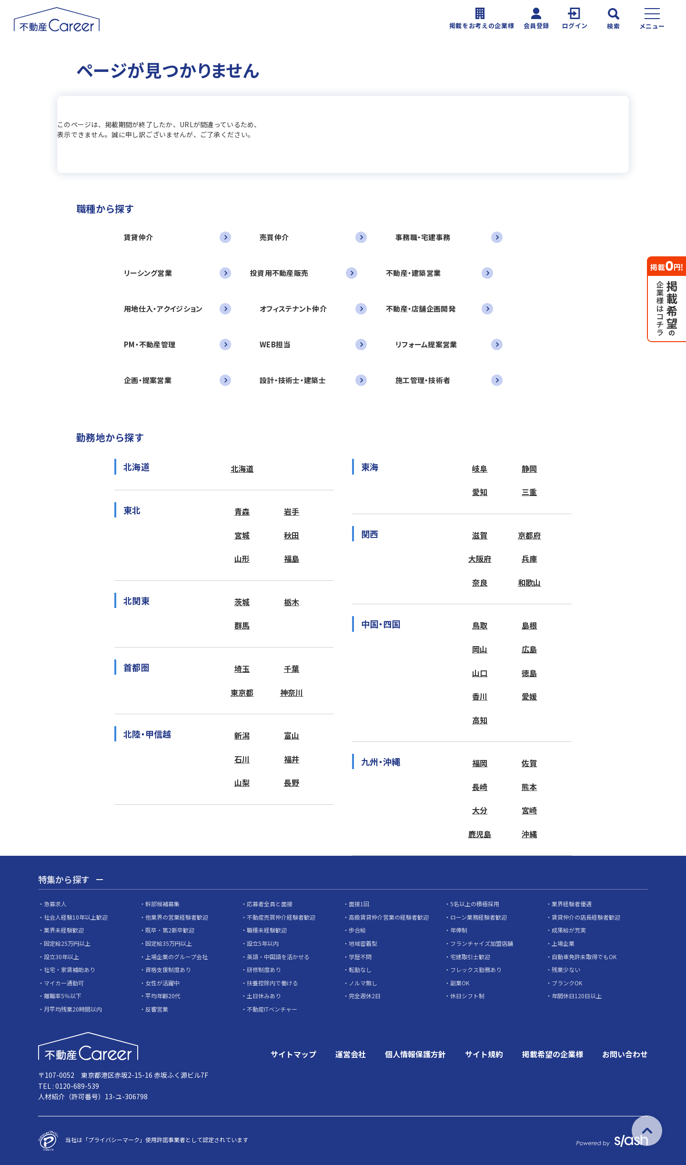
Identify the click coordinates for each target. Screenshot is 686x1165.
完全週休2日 (365, 996)
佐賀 (529, 763)
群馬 (242, 625)
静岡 (529, 468)
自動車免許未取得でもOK (584, 956)
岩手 (292, 511)
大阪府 (480, 558)
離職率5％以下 (62, 996)
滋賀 (480, 535)
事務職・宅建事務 (422, 237)
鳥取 (480, 625)
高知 (480, 720)
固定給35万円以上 (168, 943)
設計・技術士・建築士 (293, 380)
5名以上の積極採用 (474, 904)
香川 (480, 696)
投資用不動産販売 (279, 273)
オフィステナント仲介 (293, 309)
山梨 (242, 782)
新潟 (242, 735)
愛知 (480, 491)
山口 (480, 673)
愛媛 (529, 696)
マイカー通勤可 (64, 983)
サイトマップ (293, 1054)
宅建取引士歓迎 (470, 956)
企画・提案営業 (148, 380)
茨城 (242, 602)
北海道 (242, 468)
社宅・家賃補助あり (69, 969)
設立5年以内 (263, 943)
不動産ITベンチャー (272, 1009)
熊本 (529, 786)
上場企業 (563, 943)
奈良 (480, 582)
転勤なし (360, 969)
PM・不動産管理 (149, 344)
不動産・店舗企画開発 (420, 309)
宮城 (242, 535)
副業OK (459, 983)
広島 (529, 649)
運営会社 (350, 1054)
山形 (242, 558)
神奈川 (291, 692)
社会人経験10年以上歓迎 (76, 917)
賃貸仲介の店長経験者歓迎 (586, 917)
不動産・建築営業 (413, 273)
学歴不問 (360, 956)
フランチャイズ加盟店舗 (481, 943)
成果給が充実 (569, 930)
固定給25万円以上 (67, 943)
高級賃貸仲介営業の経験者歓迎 (389, 917)
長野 (292, 782)
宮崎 (529, 810)
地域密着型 (363, 943)
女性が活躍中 (162, 983)
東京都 (242, 692)
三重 (529, 491)
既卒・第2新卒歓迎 (169, 930)
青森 (242, 511)
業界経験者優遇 (572, 904)
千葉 (292, 668)
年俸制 (458, 930)
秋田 (292, 535)
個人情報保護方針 (415, 1054)
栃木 (292, 602)
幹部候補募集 (162, 904)
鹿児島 (480, 834)
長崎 (480, 786)
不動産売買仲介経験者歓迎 (281, 917)
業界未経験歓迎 (64, 930)
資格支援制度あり (168, 969)
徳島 (529, 673)
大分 (480, 810)
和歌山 (529, 582)
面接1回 (359, 904)
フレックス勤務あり (476, 969)
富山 (292, 735)
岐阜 (480, 468)
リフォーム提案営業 (426, 344)
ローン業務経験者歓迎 (478, 917)
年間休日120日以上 (577, 996)
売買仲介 (274, 237)
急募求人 (55, 904)
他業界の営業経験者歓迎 (176, 917)
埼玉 (242, 668)
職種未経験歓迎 (267, 930)
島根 (529, 625)
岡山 (480, 649)
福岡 (480, 763)
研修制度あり (264, 969)
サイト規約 (484, 1054)
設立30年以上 (61, 956)
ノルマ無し (363, 983)
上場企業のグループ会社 (176, 956)
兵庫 (529, 558)
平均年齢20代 (163, 996)
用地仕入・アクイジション (163, 309)
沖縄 (529, 834)
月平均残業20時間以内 (73, 1009)
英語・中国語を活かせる (278, 956)
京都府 (529, 535)
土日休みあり (264, 996)
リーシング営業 (148, 273)
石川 (242, 759)
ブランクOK (567, 983)
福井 (292, 759)
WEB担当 (275, 344)
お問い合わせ (625, 1054)
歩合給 (357, 930)
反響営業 (156, 1009)
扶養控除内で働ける (272, 983)
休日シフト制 (467, 996)
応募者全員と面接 (270, 904)
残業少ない (566, 969)
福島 (292, 558)
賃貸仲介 (138, 237)
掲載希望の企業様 (552, 1054)
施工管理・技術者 (422, 380)
